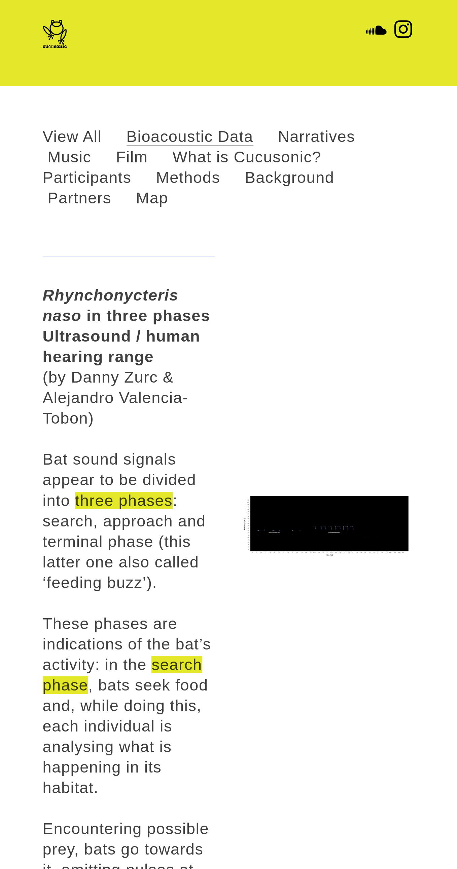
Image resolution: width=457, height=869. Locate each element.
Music (69, 157)
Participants (87, 177)
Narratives (316, 136)
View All (72, 136)
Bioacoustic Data (190, 136)
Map (152, 198)
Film (132, 157)
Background (289, 177)
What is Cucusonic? (246, 157)
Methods (188, 177)
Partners (79, 198)
